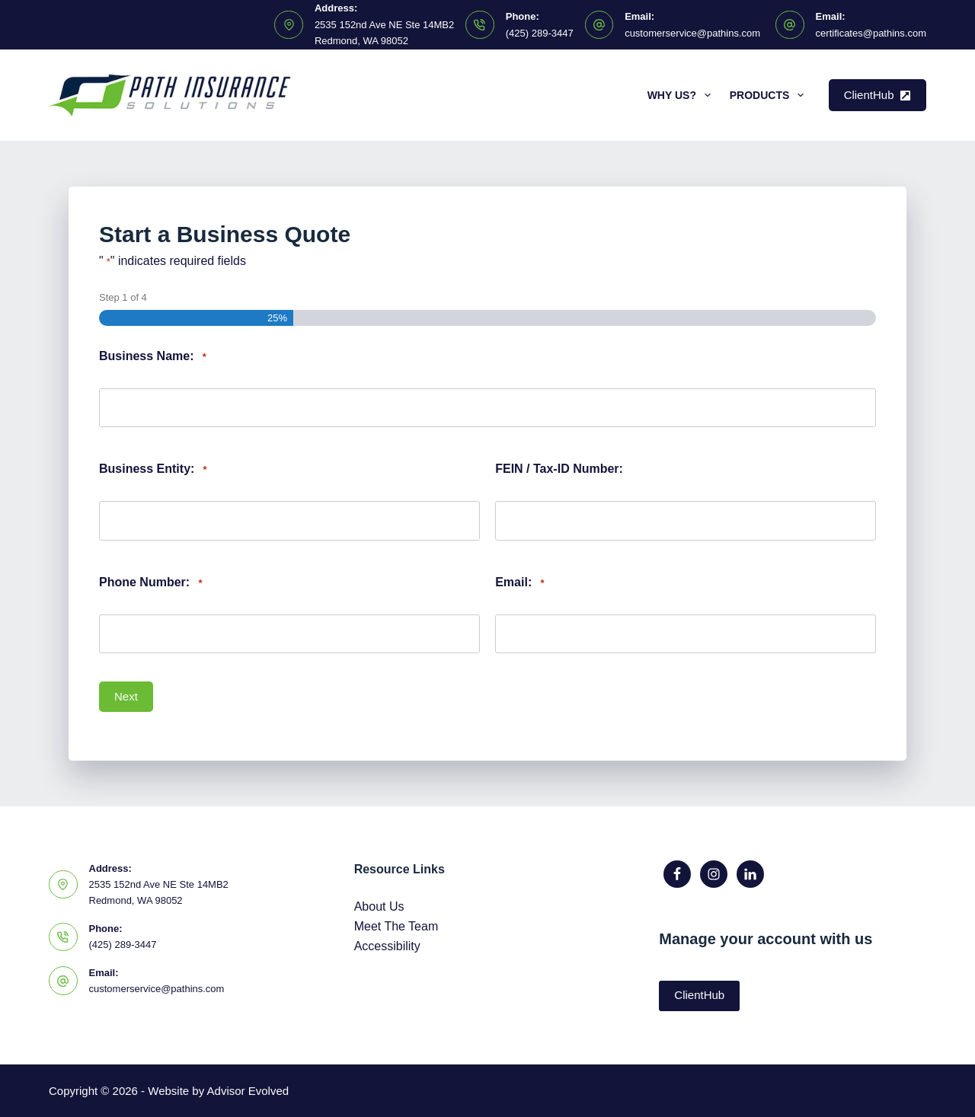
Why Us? (682, 95)
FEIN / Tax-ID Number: (559, 468)
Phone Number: (150, 583)
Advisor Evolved (248, 1090)
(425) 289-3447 (540, 33)
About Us (379, 906)
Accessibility (387, 946)
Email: (519, 583)
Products (770, 95)
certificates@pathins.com (871, 33)
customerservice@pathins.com (692, 33)
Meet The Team (396, 926)
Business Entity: (153, 469)
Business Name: (152, 357)
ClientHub (877, 94)
